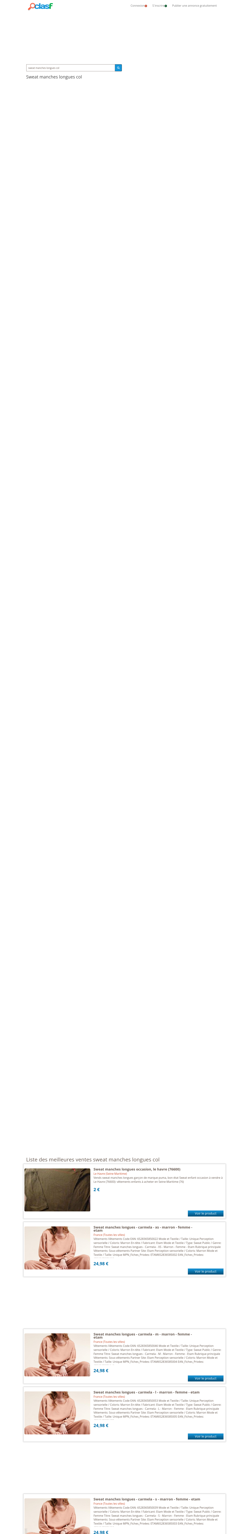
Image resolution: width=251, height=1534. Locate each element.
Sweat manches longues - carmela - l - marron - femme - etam (147, 1392)
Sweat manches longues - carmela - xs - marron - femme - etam (143, 1229)
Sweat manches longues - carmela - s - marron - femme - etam (147, 1499)
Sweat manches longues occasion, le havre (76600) (137, 1169)
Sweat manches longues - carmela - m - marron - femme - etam (143, 1336)
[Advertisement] (125, 37)
